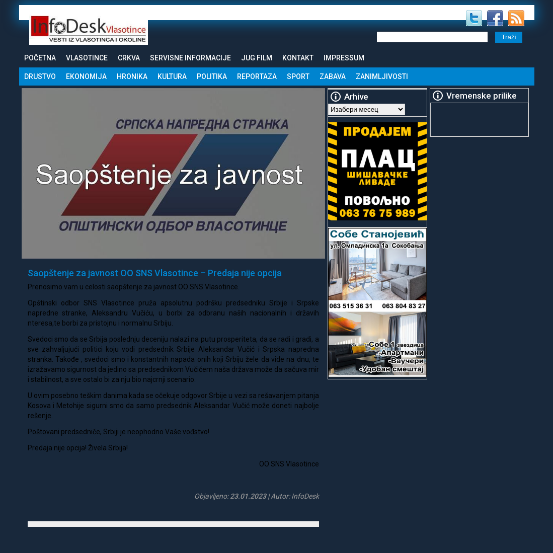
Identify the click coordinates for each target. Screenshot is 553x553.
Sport (298, 76)
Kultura (172, 76)
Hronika (132, 76)
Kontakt (297, 58)
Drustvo (40, 76)
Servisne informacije (190, 58)
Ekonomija (86, 76)
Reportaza (257, 76)
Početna (40, 58)
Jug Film (256, 58)
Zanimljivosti (382, 76)
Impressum (344, 58)
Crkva (129, 58)
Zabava (333, 76)
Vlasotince (87, 58)
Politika (212, 76)
